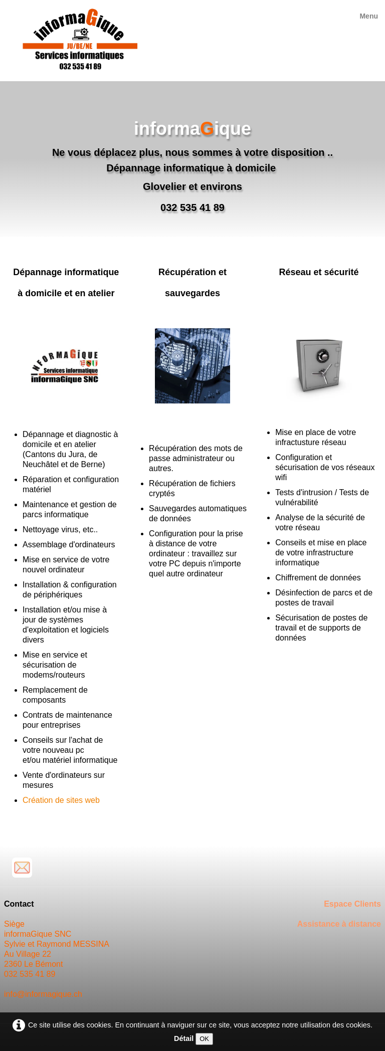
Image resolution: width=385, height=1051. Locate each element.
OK (204, 1038)
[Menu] (368, 16)
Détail (184, 1038)
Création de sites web (61, 800)
